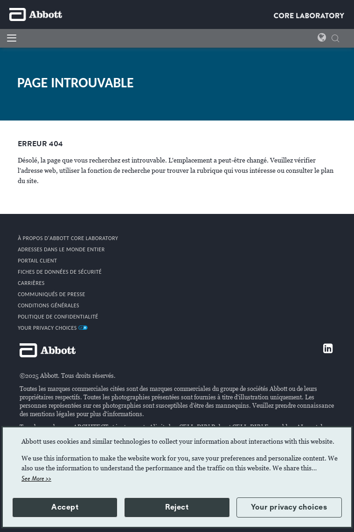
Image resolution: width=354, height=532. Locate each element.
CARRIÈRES (31, 283)
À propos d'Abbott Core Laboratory (68, 238)
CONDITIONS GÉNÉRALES (48, 305)
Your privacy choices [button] (289, 507)
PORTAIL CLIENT (37, 260)
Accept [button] (64, 507)
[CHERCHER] (335, 39)
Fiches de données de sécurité (60, 272)
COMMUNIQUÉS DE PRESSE (51, 294)
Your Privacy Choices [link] (53, 328)
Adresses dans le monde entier (61, 249)
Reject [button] (176, 507)
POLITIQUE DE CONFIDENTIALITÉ (58, 316)
